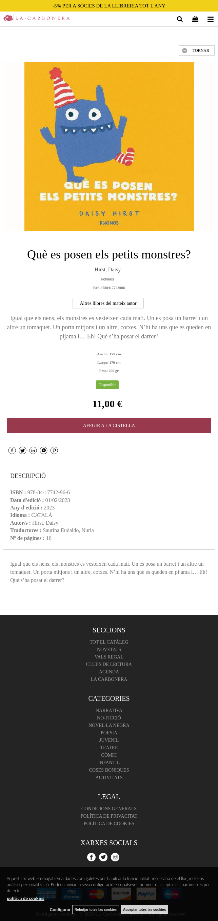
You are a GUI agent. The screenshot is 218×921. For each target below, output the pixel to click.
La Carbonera (109, 679)
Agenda (109, 671)
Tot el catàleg (109, 642)
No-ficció (109, 717)
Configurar (60, 909)
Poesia (109, 732)
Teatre (109, 747)
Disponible (107, 384)
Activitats (109, 777)
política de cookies (25, 898)
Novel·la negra (109, 725)
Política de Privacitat (109, 816)
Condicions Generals (109, 808)
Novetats (109, 649)
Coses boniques (109, 770)
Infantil (109, 762)
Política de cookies (109, 823)
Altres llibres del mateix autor (108, 303)
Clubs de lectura (109, 664)
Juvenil (109, 740)
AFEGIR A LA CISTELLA (109, 425)
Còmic (109, 755)
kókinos (107, 279)
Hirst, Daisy (108, 269)
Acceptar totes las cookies (144, 910)
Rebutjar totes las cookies (96, 910)
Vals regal (109, 657)
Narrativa (109, 710)
